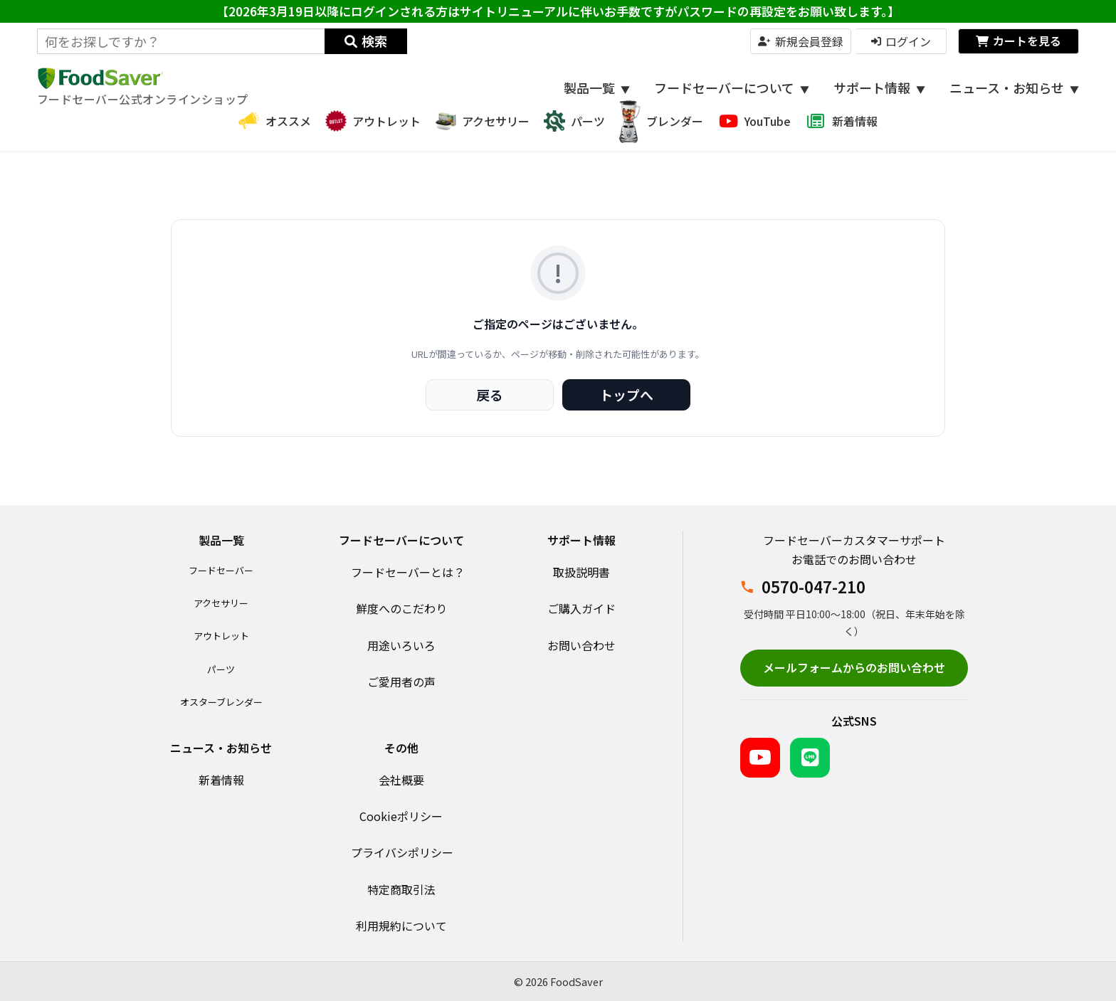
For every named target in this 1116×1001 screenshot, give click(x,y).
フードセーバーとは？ (408, 572)
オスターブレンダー (221, 702)
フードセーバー (221, 570)
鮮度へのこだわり (401, 608)
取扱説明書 (581, 572)
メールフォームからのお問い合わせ (854, 667)
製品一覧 (597, 87)
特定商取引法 (401, 889)
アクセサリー (221, 603)
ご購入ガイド (581, 608)
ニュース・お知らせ (1014, 87)
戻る (489, 394)
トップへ (626, 394)
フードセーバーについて (731, 87)
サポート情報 (879, 87)
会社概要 (401, 779)
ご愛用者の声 (401, 681)
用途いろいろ (401, 645)
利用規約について (401, 925)
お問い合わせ (581, 645)
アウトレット (221, 635)
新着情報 (221, 779)
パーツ (221, 669)
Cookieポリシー (401, 816)
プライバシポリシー (402, 852)
